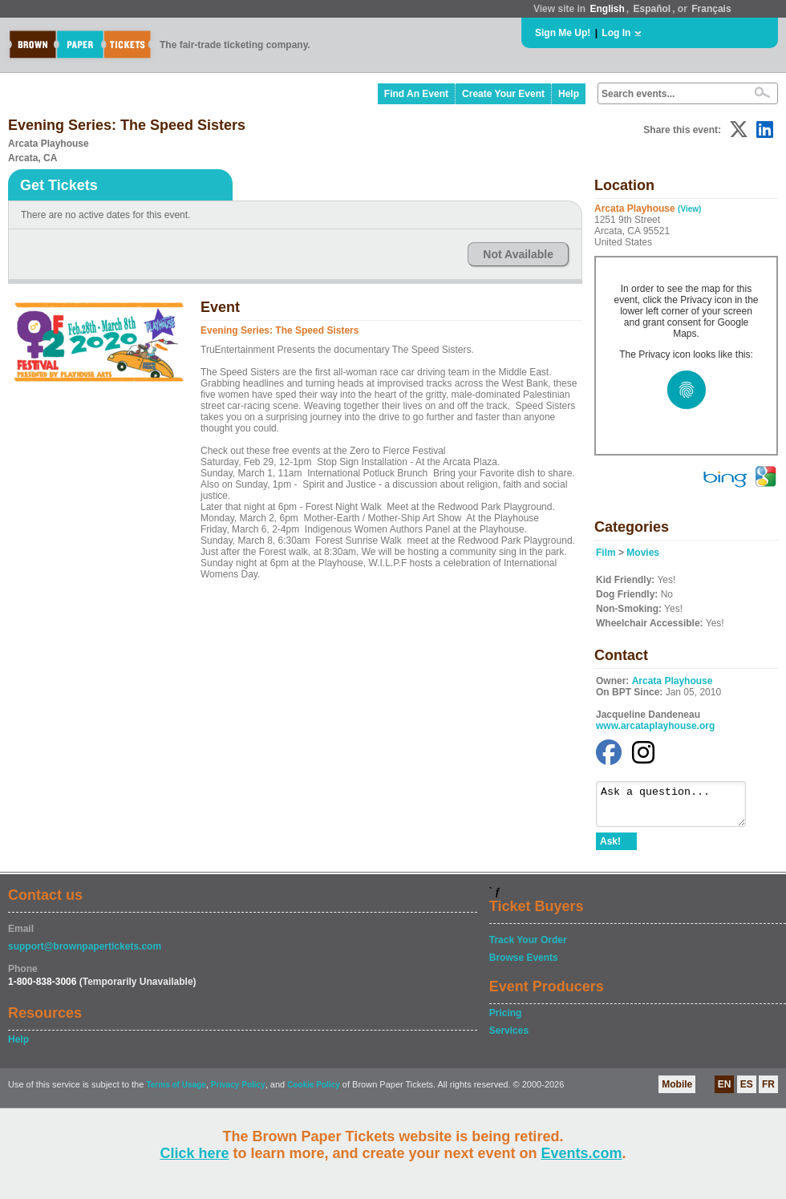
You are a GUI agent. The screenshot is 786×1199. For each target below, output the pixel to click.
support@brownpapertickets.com (84, 953)
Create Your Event (503, 93)
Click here (194, 1153)
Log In (616, 32)
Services (509, 1037)
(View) (689, 209)
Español (652, 8)
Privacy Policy (238, 1092)
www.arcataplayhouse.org (655, 725)
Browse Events (523, 964)
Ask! (610, 848)
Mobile (677, 1091)
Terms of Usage (175, 1092)
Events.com (581, 1153)
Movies (642, 552)
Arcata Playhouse (672, 681)
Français (711, 8)
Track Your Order (528, 947)
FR (768, 1091)
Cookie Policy (313, 1092)
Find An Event (416, 93)
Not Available (518, 254)
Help (568, 93)
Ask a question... (679, 807)
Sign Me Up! (562, 32)
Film (606, 552)
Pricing (505, 1020)
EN (724, 1091)
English (607, 8)
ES (746, 1091)
